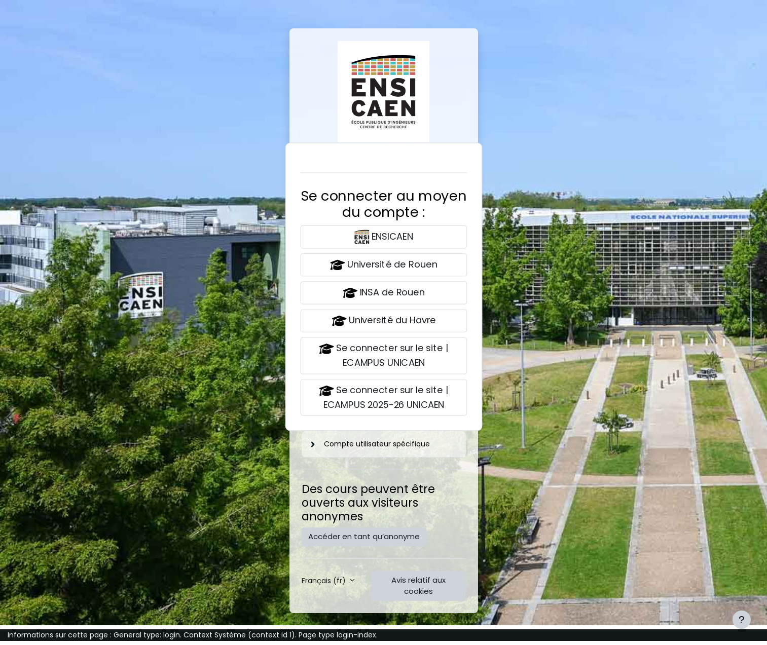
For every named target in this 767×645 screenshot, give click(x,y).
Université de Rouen (383, 264)
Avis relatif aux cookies (418, 586)
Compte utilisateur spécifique (377, 444)
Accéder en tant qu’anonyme (364, 536)
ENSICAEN (383, 237)
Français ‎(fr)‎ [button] (325, 581)
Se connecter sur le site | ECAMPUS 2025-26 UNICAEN (384, 396)
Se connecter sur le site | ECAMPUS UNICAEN (384, 355)
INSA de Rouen (384, 293)
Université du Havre (383, 321)
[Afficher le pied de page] (742, 620)
